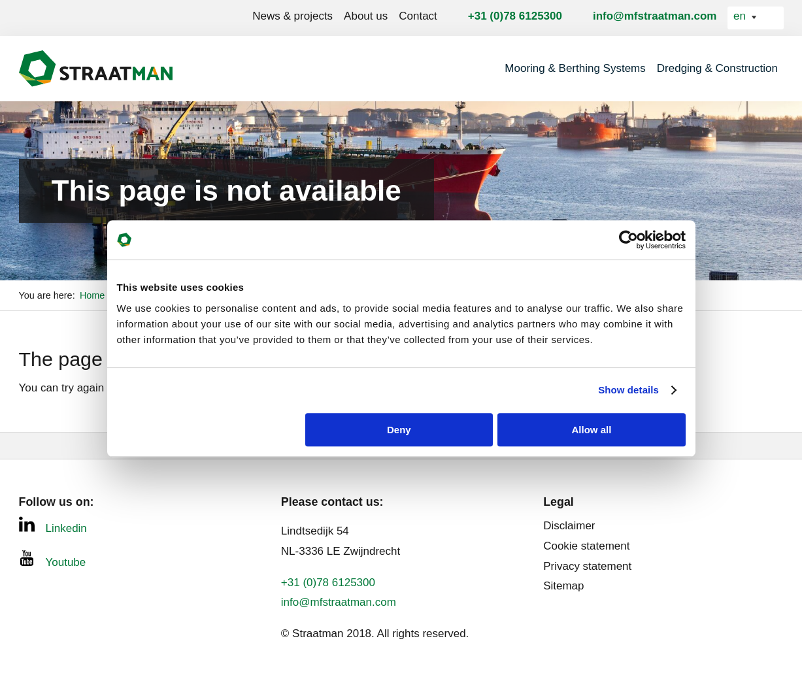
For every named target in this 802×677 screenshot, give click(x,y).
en (741, 16)
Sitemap (563, 586)
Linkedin (53, 525)
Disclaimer (569, 526)
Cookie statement (586, 546)
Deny (399, 429)
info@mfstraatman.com (654, 16)
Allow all (592, 429)
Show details (628, 389)
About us (366, 16)
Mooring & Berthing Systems (575, 68)
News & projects (292, 16)
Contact (418, 16)
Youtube (52, 559)
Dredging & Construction (717, 68)
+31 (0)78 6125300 (515, 16)
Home (94, 295)
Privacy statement (587, 566)
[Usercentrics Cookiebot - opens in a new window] (628, 240)
